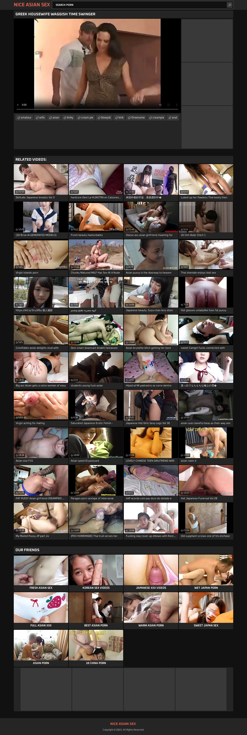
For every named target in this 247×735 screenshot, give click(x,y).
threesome (138, 117)
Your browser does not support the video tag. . (97, 66)
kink (121, 117)
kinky (70, 117)
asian (55, 117)
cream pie (87, 117)
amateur (26, 117)
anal (174, 117)
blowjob (106, 117)
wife (42, 117)
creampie (158, 117)
